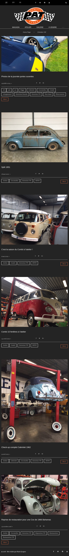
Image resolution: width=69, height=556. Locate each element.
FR (6, 2)
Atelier (28, 27)
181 (4, 90)
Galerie (39, 27)
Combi (52, 90)
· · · (63, 27)
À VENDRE (53, 27)
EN (13, 2)
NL (20, 2)
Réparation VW (40, 533)
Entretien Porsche (21, 94)
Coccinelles (42, 90)
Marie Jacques (21, 552)
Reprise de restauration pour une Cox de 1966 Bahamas (26, 520)
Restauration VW (8, 537)
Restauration (53, 533)
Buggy (22, 90)
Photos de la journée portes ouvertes (17, 76)
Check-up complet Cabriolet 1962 (16, 447)
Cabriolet (31, 90)
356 (9, 90)
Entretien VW (36, 94)
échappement (7, 94)
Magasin (15, 27)
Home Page (27, 32)
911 (15, 90)
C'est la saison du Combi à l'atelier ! (17, 249)
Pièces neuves (60, 94)
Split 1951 (5, 167)
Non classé (48, 94)
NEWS (37, 181)
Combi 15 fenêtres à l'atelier (13, 332)
